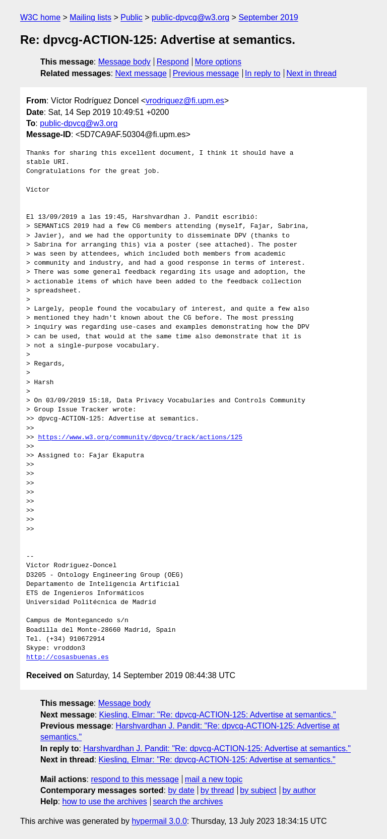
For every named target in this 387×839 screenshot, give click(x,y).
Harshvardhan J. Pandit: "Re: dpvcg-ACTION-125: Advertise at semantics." (217, 748)
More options (218, 61)
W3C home (40, 17)
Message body (124, 61)
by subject (258, 790)
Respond (173, 61)
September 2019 (268, 17)
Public (131, 17)
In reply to (262, 73)
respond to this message (134, 779)
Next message (141, 73)
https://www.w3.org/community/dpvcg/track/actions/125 (140, 437)
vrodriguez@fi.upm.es (185, 100)
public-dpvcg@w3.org (190, 17)
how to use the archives (104, 801)
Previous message (206, 73)
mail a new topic (214, 779)
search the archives (188, 801)
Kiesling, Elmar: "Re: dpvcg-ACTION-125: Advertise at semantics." (217, 714)
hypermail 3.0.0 (159, 821)
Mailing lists (90, 17)
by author (299, 790)
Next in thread (311, 73)
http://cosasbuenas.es (67, 657)
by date (181, 790)
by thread (217, 790)
